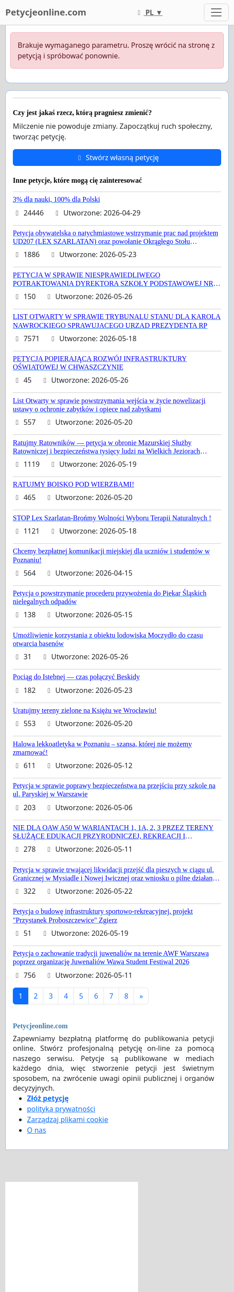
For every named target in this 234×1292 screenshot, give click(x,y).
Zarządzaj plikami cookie (67, 1119)
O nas (36, 1130)
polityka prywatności (61, 1109)
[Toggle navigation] (216, 12)
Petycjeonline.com (45, 12)
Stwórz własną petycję (117, 157)
